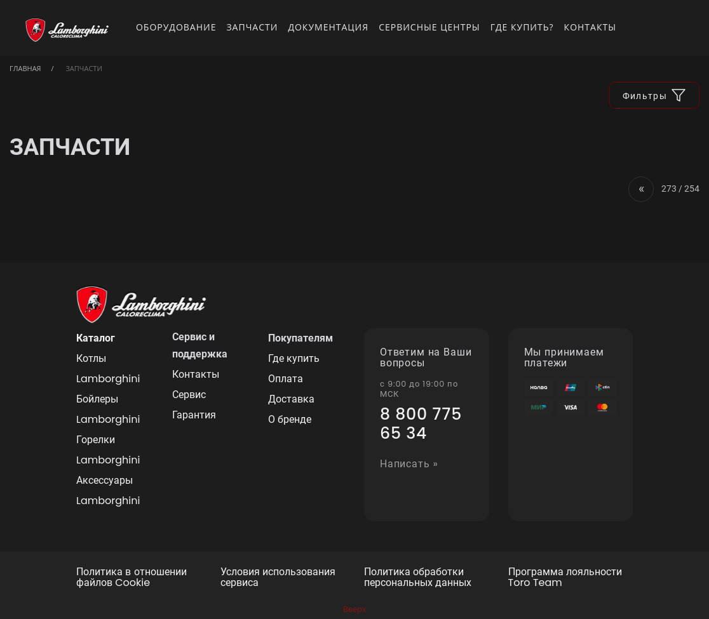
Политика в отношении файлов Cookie (131, 578)
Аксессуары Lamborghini (108, 490)
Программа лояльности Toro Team (565, 578)
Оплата (285, 378)
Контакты (590, 27)
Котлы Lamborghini (108, 368)
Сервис (189, 394)
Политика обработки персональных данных (417, 578)
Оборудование (176, 27)
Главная (25, 68)
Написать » (409, 464)
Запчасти (252, 27)
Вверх (355, 609)
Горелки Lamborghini (108, 449)
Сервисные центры (429, 27)
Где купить (294, 358)
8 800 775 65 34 (421, 424)
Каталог (95, 338)
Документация (328, 27)
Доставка (291, 399)
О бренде (289, 419)
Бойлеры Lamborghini (108, 409)
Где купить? (522, 27)
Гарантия (194, 415)
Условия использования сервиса (277, 578)
